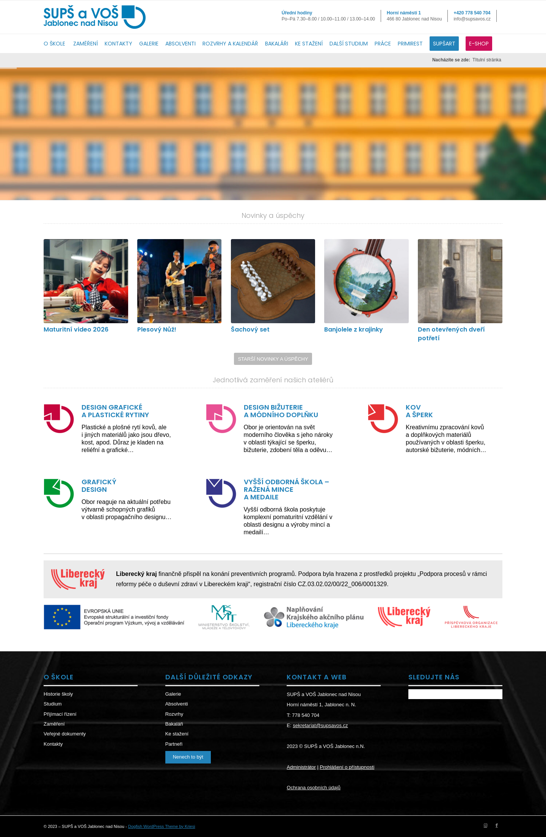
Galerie (173, 694)
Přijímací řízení (60, 714)
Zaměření (54, 724)
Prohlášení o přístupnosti (347, 767)
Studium (53, 704)
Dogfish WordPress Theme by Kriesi (161, 826)
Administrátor (301, 767)
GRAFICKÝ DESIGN (99, 485)
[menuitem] (58, 43)
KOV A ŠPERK (419, 410)
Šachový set (250, 329)
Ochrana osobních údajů (313, 787)
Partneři (174, 744)
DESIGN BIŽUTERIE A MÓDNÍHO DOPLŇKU (281, 410)
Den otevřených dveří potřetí (451, 333)
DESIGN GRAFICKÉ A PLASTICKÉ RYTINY (115, 410)
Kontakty (53, 744)
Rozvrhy (174, 714)
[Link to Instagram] (485, 825)
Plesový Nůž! (156, 329)
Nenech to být (188, 757)
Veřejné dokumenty (65, 734)
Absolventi (176, 704)
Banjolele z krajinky (353, 329)
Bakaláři (174, 724)
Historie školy (58, 694)
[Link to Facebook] (496, 825)
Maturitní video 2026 (76, 329)
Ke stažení (176, 734)
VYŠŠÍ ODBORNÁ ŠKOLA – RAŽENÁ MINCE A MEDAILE (286, 489)
